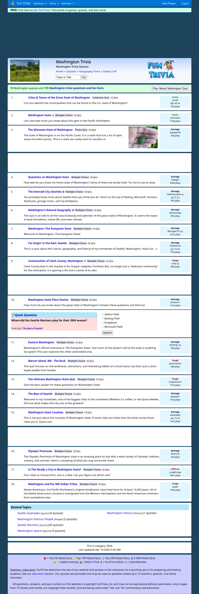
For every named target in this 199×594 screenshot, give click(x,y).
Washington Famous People (35, 519)
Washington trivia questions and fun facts (76, 88)
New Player (169, 3)
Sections (39, 3)
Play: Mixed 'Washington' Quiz (170, 88)
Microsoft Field (113, 326)
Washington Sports (29, 531)
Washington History (120, 513)
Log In (185, 3)
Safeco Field (111, 314)
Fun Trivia (20, 3)
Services (66, 3)
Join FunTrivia (42, 10)
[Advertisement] (99, 34)
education (38, 573)
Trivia (53, 3)
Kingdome (110, 322)
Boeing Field (111, 318)
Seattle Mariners (28, 525)
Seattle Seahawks (28, 513)
